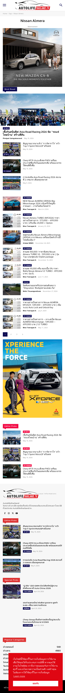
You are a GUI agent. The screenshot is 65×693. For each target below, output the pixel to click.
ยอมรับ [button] (36, 683)
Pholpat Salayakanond (12, 138)
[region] (32, 378)
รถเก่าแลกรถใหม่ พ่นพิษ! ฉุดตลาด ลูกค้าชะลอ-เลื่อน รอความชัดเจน (40, 604)
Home (5, 14)
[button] (32, 378)
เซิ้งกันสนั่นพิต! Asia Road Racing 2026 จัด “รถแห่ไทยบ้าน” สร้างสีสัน (31, 133)
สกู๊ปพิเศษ (27, 608)
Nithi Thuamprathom (32, 291)
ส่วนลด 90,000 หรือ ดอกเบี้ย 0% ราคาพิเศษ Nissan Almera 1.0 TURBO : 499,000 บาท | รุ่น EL (42, 271)
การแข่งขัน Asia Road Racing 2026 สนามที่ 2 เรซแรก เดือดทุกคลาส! (42, 178)
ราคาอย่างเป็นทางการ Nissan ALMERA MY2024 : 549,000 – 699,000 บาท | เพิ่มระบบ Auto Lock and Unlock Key (42, 305)
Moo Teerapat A (29, 209)
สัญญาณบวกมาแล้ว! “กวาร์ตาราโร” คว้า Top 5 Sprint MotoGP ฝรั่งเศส (41, 144)
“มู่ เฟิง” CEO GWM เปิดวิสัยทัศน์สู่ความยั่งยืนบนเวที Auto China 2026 (40, 587)
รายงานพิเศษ (28, 591)
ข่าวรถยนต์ (7, 171)
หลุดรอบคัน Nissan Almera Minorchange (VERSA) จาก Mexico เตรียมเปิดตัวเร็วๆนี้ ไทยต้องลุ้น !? (42, 237)
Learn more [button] (19, 676)
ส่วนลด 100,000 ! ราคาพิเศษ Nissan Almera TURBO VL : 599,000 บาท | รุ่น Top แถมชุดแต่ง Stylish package (41, 254)
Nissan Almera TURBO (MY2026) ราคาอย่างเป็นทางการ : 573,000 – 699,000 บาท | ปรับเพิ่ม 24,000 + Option (41, 220)
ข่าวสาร (6, 128)
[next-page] (22, 334)
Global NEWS (28, 243)
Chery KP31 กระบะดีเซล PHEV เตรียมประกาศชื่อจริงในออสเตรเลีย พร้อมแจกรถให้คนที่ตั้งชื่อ (42, 163)
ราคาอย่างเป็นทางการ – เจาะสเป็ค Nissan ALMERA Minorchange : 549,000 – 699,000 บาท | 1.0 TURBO (42, 322)
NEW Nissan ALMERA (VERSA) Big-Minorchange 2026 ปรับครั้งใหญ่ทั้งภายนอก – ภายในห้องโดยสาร (39, 203)
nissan (26, 282)
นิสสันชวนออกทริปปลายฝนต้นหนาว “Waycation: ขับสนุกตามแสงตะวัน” (39, 286)
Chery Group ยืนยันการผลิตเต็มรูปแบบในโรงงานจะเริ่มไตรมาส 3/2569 (41, 621)
